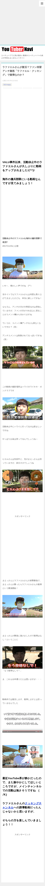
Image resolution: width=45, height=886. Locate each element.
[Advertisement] (22, 22)
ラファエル (7, 85)
